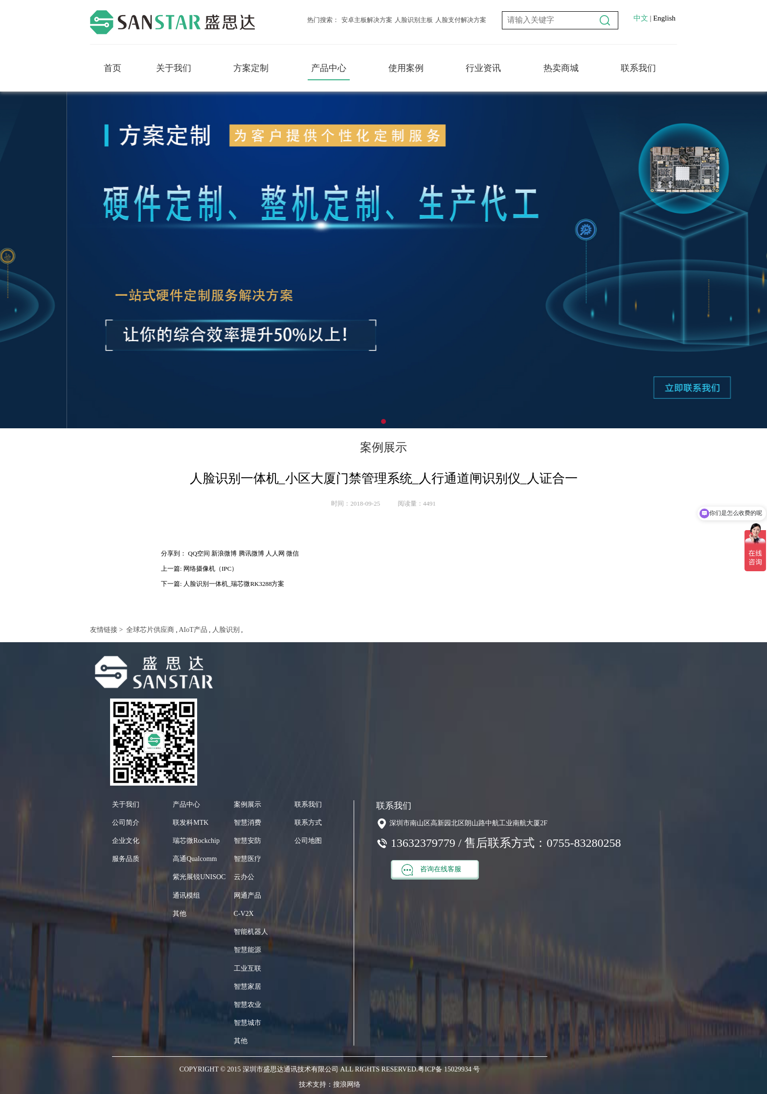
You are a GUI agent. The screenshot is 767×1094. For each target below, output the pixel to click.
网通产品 (247, 895)
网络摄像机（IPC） (210, 568)
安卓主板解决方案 (366, 19)
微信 (292, 553)
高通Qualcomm (195, 858)
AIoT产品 (192, 629)
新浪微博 (224, 553)
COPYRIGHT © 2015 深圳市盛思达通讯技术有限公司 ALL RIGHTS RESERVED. (299, 1069)
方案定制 (251, 68)
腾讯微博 (251, 553)
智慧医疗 (247, 858)
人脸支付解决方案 (460, 19)
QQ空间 (199, 553)
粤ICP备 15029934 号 (449, 1069)
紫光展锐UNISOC (199, 877)
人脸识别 (225, 629)
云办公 (244, 877)
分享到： (173, 553)
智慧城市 (247, 1022)
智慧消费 (247, 822)
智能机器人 (251, 931)
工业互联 (247, 968)
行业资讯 (483, 68)
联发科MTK (190, 822)
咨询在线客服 (431, 870)
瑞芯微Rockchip (196, 840)
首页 (112, 68)
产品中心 (328, 68)
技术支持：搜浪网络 (330, 1084)
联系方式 (308, 822)
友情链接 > (106, 629)
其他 (179, 913)
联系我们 (638, 68)
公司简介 (125, 822)
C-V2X (244, 913)
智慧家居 (247, 986)
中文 (640, 18)
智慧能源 (247, 950)
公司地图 (308, 840)
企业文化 (125, 840)
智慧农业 (247, 1004)
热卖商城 (561, 68)
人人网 (275, 553)
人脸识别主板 (414, 19)
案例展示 (247, 804)
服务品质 (125, 858)
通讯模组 (186, 895)
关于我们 (173, 68)
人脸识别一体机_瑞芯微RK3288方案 (234, 583)
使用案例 (406, 68)
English (664, 18)
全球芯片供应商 (150, 629)
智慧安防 (247, 840)
